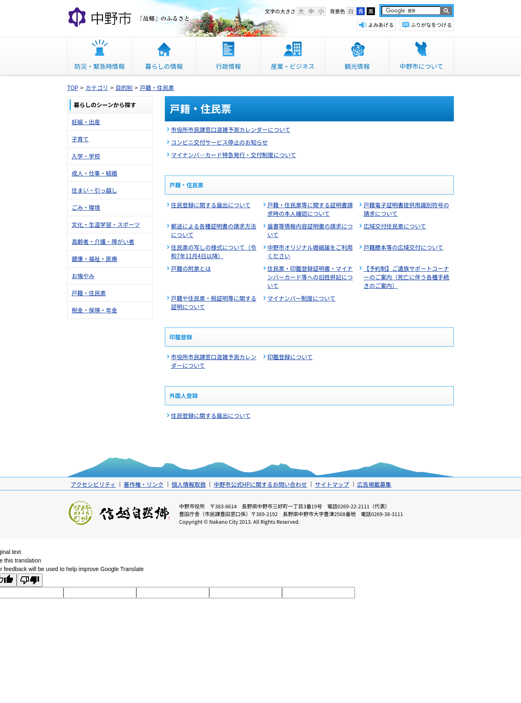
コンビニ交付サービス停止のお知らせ (219, 142)
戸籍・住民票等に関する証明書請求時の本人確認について (310, 209)
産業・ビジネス (293, 66)
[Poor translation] (30, 580)
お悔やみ (83, 276)
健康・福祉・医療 (94, 259)
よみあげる (381, 25)
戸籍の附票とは (191, 268)
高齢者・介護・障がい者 (103, 241)
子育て (80, 139)
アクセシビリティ (93, 484)
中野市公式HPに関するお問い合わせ (260, 484)
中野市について (421, 66)
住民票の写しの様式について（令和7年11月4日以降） (213, 251)
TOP (72, 87)
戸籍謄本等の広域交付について (403, 247)
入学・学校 (86, 156)
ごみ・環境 (86, 207)
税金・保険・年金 (94, 310)
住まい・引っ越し (94, 190)
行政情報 (228, 66)
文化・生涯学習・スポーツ (106, 224)
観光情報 (357, 66)
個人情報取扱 (188, 484)
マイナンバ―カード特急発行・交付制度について (233, 155)
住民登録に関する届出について (211, 205)
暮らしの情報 (164, 66)
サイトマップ (332, 484)
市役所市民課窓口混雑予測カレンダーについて (231, 129)
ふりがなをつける (431, 25)
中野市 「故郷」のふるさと (130, 18)
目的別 (124, 87)
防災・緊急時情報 (99, 66)
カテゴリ (96, 87)
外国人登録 (183, 395)
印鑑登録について (290, 357)
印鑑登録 (180, 337)
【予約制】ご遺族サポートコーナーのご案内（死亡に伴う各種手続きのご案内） (406, 277)
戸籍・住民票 (157, 87)
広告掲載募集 (374, 484)
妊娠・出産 (86, 122)
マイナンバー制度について (301, 298)
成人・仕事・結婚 (94, 173)
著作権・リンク (144, 484)
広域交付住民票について (394, 226)
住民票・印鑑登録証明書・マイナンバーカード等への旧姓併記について (310, 277)
